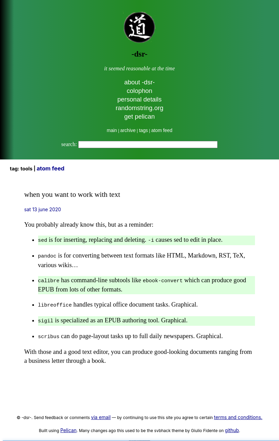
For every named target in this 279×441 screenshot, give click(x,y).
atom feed (161, 130)
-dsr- (139, 54)
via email (101, 413)
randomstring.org (139, 107)
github (232, 426)
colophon (139, 90)
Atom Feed (51, 168)
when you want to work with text (72, 194)
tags (143, 130)
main (112, 130)
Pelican (68, 426)
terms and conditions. (238, 413)
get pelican (139, 116)
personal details (139, 99)
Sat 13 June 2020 (42, 209)
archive (128, 130)
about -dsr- (139, 82)
